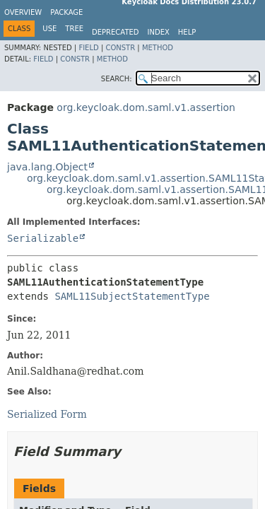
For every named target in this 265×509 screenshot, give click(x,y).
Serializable (42, 238)
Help (187, 32)
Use (49, 29)
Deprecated (115, 32)
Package (66, 12)
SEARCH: (116, 79)
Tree (74, 29)
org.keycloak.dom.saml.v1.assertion (146, 107)
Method (157, 48)
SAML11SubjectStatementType (131, 296)
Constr (120, 48)
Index (159, 32)
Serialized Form (47, 414)
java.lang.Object (47, 166)
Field (88, 48)
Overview (23, 12)
